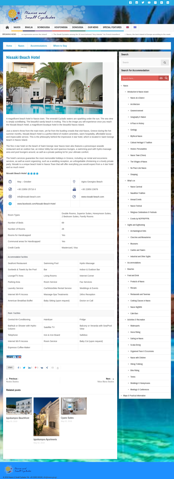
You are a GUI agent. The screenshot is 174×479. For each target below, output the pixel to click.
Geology (133, 130)
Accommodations (39, 45)
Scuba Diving (135, 345)
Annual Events (136, 199)
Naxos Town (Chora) (138, 155)
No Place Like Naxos (138, 168)
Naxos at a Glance (137, 98)
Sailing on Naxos (136, 338)
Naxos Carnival (136, 186)
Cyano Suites (67, 417)
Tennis (132, 377)
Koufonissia (61, 28)
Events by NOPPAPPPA (139, 218)
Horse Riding (135, 332)
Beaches (130, 269)
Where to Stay (60, 45)
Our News (93, 28)
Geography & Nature (138, 117)
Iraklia (29, 28)
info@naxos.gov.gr (50, 477)
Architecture (135, 104)
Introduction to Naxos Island (137, 92)
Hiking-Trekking (136, 364)
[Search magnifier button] (166, 78)
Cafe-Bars (134, 313)
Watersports (135, 325)
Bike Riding (134, 370)
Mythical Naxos (136, 136)
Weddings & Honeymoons (140, 383)
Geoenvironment (136, 110)
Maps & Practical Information (134, 395)
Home (9, 45)
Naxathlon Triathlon (137, 193)
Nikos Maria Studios (87, 380)
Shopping (134, 174)
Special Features (112, 28)
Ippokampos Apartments (45, 439)
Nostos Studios (33, 380)
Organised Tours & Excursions (142, 351)
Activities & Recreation (136, 319)
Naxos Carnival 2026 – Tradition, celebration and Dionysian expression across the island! (46, 34)
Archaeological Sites (138, 231)
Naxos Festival (136, 206)
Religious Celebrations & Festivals (143, 212)
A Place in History (137, 123)
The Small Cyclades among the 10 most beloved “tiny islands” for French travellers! (121, 34)
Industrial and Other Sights (140, 256)
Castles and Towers (137, 250)
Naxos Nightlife (136, 307)
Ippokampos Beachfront (17, 418)
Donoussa (77, 28)
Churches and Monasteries (140, 237)
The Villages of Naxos (138, 161)
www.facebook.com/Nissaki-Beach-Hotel (36, 204)
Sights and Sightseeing (136, 225)
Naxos (17, 28)
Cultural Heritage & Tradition (141, 142)
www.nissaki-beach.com (92, 197)
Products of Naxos (137, 281)
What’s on (131, 180)
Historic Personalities (138, 149)
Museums (134, 243)
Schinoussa (43, 28)
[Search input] (140, 78)
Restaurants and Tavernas (140, 294)
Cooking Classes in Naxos (140, 300)
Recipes (133, 288)
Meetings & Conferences (139, 389)
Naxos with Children (138, 357)
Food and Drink (133, 275)
